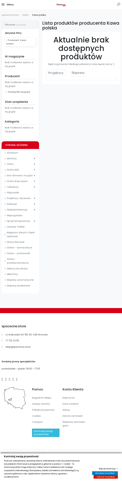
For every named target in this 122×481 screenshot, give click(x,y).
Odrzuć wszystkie (106, 476)
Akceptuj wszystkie (105, 473)
